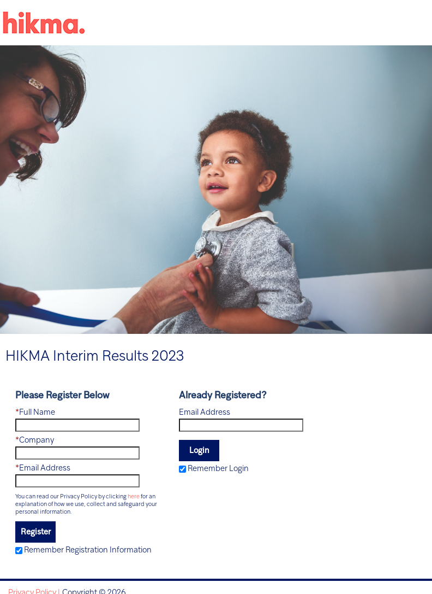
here (134, 496)
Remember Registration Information (88, 550)
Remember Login (218, 469)
